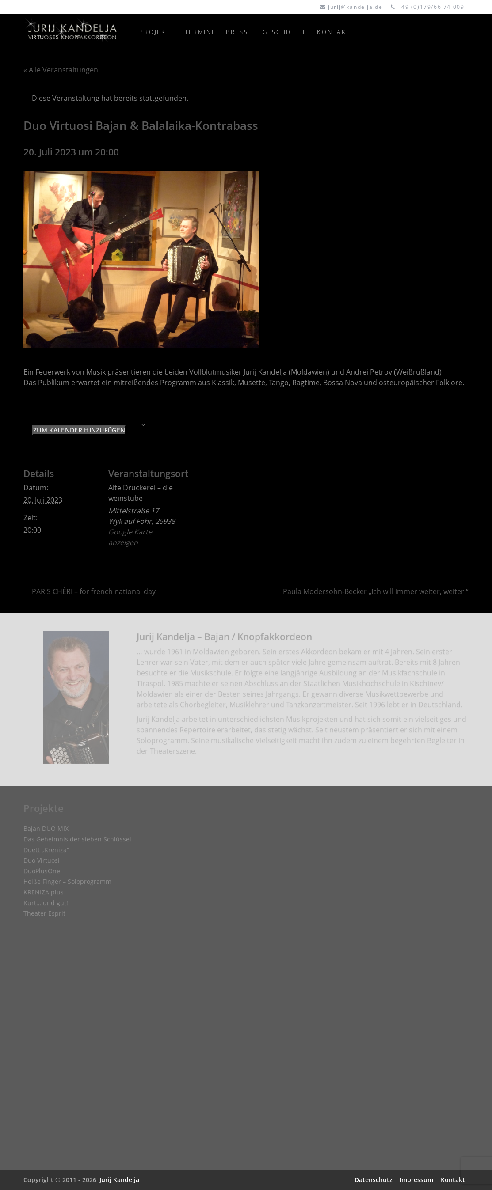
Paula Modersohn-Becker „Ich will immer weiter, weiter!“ (376, 591)
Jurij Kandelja (119, 1179)
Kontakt (453, 1179)
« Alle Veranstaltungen (60, 70)
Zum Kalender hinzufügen (79, 430)
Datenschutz (374, 1179)
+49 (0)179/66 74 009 (430, 7)
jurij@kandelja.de (355, 7)
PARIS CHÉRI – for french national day (94, 591)
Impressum (416, 1179)
